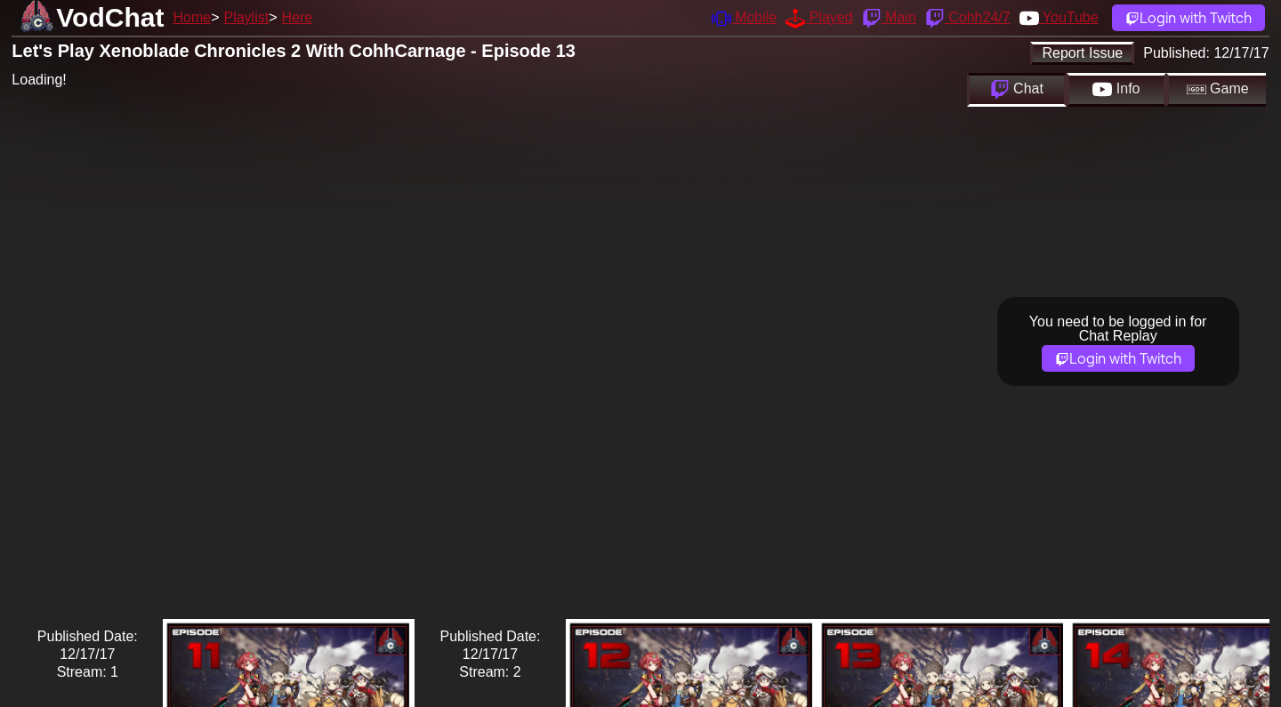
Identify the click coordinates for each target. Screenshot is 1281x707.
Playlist (246, 17)
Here (297, 17)
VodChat (110, 17)
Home (192, 17)
